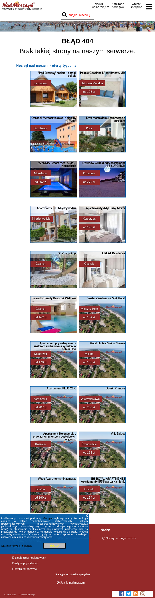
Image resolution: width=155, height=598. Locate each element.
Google (47, 518)
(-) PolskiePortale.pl (27, 594)
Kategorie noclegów (118, 5)
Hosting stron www (24, 568)
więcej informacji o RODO (16, 545)
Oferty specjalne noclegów (136, 7)
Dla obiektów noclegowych (29, 557)
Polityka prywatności (25, 563)
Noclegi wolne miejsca (99, 5)
